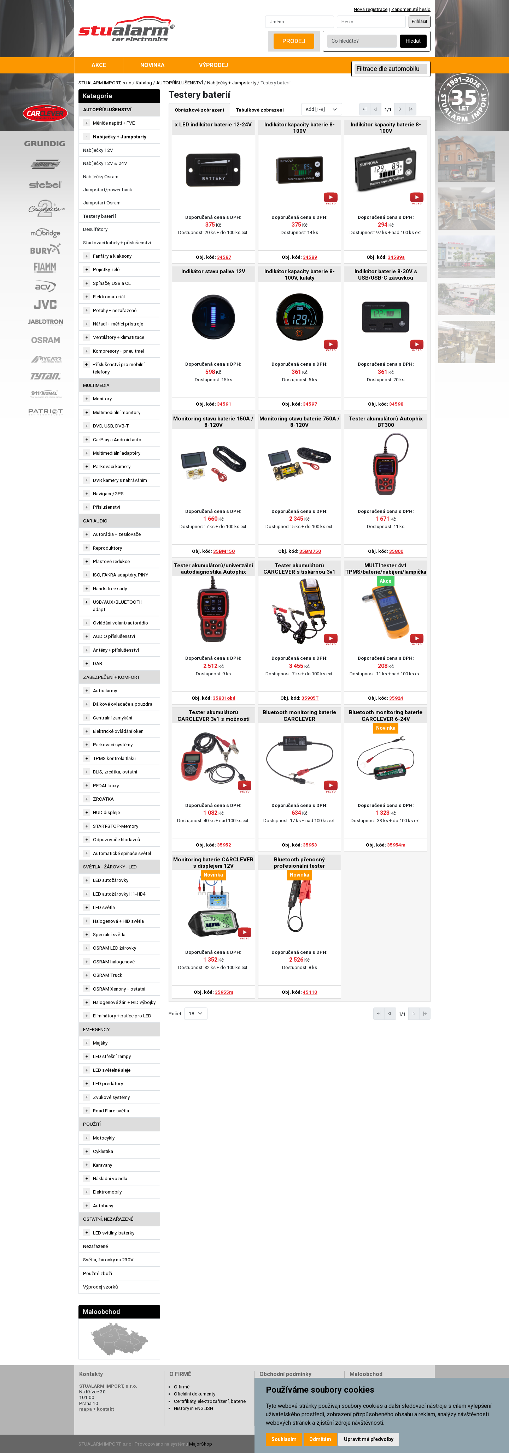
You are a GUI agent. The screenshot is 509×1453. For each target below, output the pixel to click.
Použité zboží (97, 1273)
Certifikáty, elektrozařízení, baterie (210, 1401)
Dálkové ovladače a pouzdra (122, 704)
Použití (92, 1124)
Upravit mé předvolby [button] (368, 1439)
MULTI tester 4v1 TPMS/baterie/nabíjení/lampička (385, 568)
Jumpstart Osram (102, 202)
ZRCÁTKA (103, 799)
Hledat (413, 41)
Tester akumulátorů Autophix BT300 (386, 421)
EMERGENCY (96, 1029)
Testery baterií (99, 216)
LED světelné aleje (111, 1070)
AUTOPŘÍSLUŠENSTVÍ (179, 82)
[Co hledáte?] (362, 41)
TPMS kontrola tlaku (114, 758)
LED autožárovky (110, 880)
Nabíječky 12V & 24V (105, 163)
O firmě (181, 1386)
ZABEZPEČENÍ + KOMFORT (111, 677)
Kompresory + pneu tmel (118, 351)
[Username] (299, 22)
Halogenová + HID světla (118, 921)
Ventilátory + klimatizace (118, 337)
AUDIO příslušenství (114, 636)
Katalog (144, 82)
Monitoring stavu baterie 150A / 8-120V (213, 421)
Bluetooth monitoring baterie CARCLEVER (299, 715)
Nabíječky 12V (98, 150)
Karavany (102, 1165)
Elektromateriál (109, 296)
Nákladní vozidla (110, 1178)
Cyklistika (103, 1151)
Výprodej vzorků (100, 1287)
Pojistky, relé (106, 269)
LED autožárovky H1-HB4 (119, 894)
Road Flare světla (111, 1110)
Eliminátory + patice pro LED (122, 1015)
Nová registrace (370, 9)
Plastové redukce (111, 561)
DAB (97, 663)
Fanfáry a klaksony (112, 256)
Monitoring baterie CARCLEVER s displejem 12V (213, 862)
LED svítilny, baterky (113, 1233)
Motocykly (104, 1138)
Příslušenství (106, 507)
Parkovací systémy (113, 744)
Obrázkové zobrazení (199, 110)
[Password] (371, 22)
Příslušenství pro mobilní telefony (119, 367)
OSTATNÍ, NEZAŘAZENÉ (108, 1219)
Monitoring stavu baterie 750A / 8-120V (299, 421)
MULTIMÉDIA (96, 385)
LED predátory (108, 1083)
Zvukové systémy (111, 1097)
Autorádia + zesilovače (117, 534)
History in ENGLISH (193, 1408)
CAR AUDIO (95, 521)
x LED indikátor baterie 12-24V (213, 124)
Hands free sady (110, 588)
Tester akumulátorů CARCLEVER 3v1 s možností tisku (213, 716)
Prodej (293, 40)
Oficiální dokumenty (194, 1394)
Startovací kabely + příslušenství (117, 242)
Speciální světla (109, 934)
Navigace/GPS (108, 493)
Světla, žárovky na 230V (108, 1259)
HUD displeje (106, 812)
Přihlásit (419, 21)
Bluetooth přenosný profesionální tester (299, 862)
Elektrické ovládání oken (118, 731)
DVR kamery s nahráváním (120, 480)
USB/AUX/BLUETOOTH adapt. (117, 605)
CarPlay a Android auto (117, 439)
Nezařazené (95, 1246)
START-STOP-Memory (115, 826)
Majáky (100, 1043)
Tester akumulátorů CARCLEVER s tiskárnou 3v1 (299, 568)
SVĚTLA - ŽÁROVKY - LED (110, 866)
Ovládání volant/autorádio (120, 623)
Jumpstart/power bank (107, 189)
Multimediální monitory (116, 412)
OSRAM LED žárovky (114, 948)
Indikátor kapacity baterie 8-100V (299, 127)
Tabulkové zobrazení (260, 110)
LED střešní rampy (112, 1056)
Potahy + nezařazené (114, 310)
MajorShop (200, 1444)
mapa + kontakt (96, 1409)
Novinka (152, 65)
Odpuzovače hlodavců (116, 839)
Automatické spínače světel (122, 853)
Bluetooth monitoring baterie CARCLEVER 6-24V (385, 715)
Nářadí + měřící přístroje (118, 324)
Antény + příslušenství (116, 650)
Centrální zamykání (112, 717)
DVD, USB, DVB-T (111, 426)
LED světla (104, 907)
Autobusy (103, 1205)
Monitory (102, 398)
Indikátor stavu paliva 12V (213, 271)
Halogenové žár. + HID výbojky (124, 1002)
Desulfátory (95, 229)
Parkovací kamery (111, 466)
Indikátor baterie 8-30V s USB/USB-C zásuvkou (386, 274)
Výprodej (213, 65)
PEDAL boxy (106, 785)
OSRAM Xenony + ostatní (119, 989)
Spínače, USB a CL (112, 283)
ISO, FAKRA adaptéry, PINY (120, 575)
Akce (99, 65)
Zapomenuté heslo (411, 9)
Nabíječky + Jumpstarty (231, 82)
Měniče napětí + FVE (114, 123)
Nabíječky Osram (100, 176)
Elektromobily (107, 1192)
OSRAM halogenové (114, 961)
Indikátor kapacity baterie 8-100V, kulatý (299, 274)
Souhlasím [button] (284, 1439)
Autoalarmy (105, 690)
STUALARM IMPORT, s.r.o (104, 82)
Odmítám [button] (320, 1439)
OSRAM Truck (107, 975)
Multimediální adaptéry (116, 453)
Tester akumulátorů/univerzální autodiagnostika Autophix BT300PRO (213, 569)
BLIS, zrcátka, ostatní (115, 772)
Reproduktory (107, 548)
